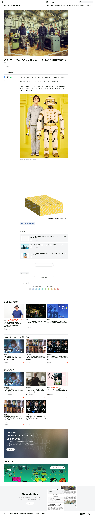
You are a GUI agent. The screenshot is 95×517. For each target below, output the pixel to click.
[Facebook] (14, 7)
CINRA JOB (88, 6)
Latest (47, 6)
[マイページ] (6, 2)
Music (9, 299)
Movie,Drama (23, 514)
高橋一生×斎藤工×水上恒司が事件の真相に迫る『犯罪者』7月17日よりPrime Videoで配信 (57, 359)
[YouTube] (17, 7)
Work (43, 514)
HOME (5, 299)
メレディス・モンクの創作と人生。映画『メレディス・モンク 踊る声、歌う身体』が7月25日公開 (35, 392)
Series (73, 6)
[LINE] (20, 7)
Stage (28, 514)
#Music (27, 274)
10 (57, 290)
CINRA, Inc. (84, 515)
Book (32, 514)
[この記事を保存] (5, 82)
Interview (63, 6)
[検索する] (76, 2)
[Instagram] (11, 7)
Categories (57, 6)
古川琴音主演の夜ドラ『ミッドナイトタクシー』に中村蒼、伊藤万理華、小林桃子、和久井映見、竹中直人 (14, 359)
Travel (11, 516)
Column (69, 6)
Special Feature (80, 6)
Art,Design (16, 514)
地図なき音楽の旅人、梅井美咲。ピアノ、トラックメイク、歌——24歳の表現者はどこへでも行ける (57, 392)
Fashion (16, 516)
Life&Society (37, 514)
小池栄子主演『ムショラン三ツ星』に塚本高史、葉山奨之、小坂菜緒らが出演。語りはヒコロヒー (35, 359)
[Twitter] (8, 7)
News (52, 6)
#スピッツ (22, 274)
